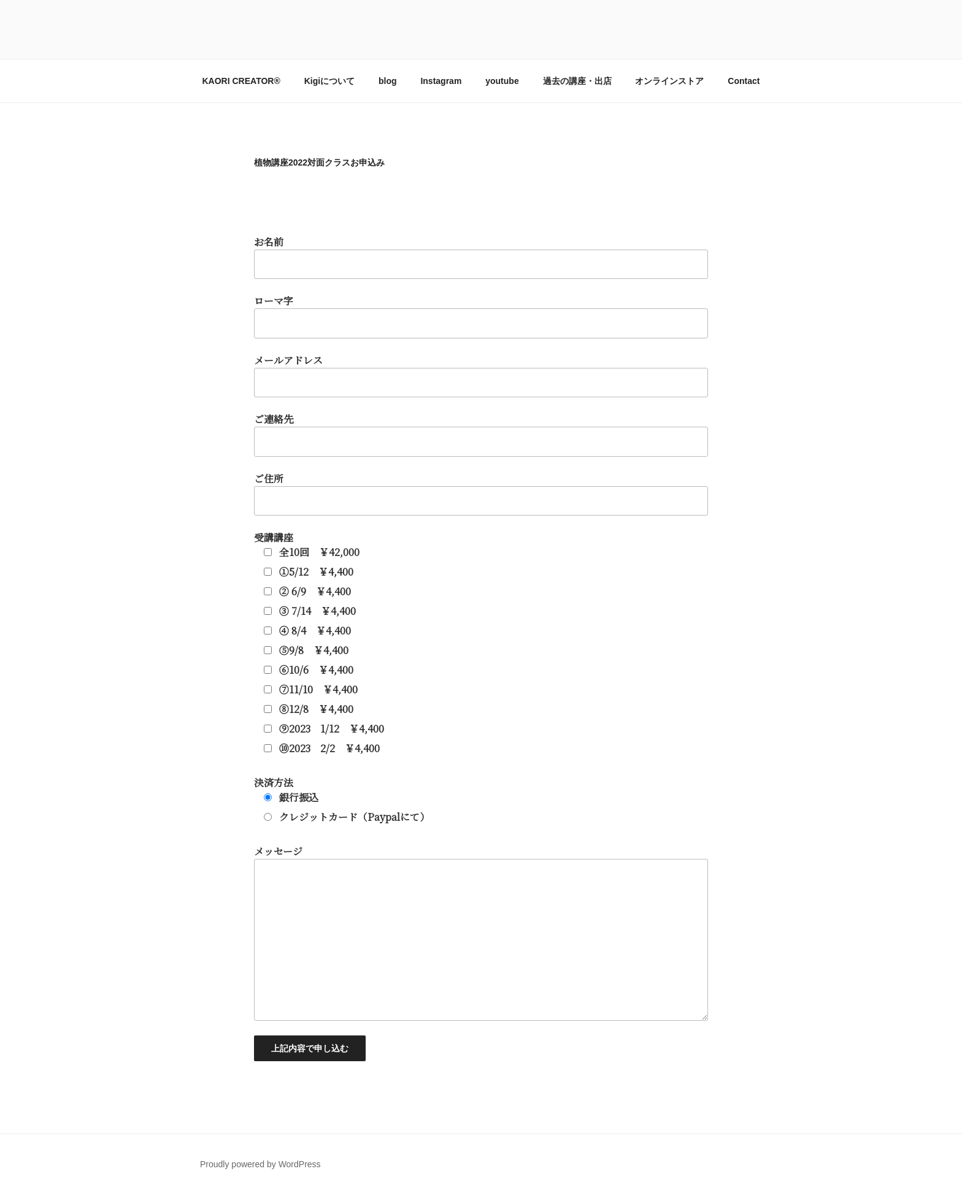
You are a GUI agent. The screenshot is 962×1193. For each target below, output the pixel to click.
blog (388, 81)
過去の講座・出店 (577, 81)
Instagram (440, 81)
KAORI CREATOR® (241, 81)
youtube (501, 81)
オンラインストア (669, 81)
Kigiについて (329, 81)
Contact (744, 81)
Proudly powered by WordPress (260, 1164)
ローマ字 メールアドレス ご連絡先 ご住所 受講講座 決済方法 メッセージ (481, 677)
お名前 (481, 648)
